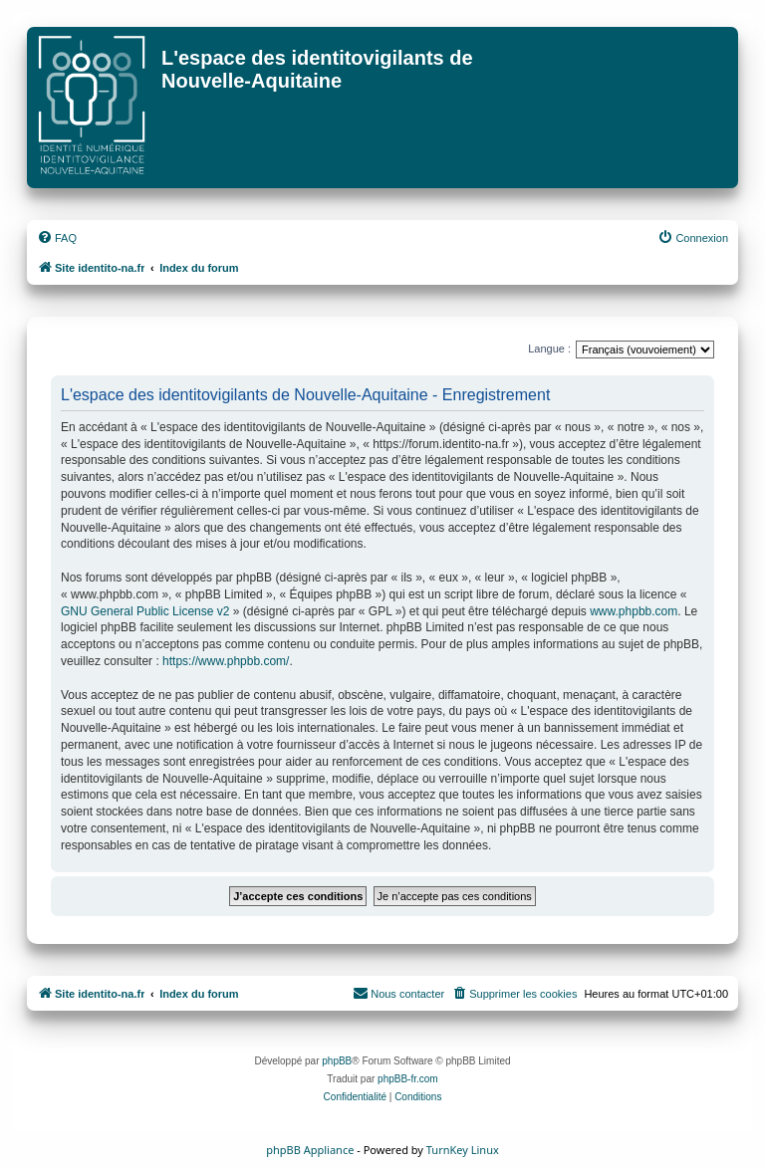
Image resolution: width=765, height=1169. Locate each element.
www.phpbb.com (633, 611)
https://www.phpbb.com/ (225, 661)
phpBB (337, 1060)
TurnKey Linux (462, 1149)
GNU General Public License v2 (145, 611)
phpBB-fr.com (408, 1078)
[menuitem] (57, 238)
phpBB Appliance (310, 1149)
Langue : (549, 348)
